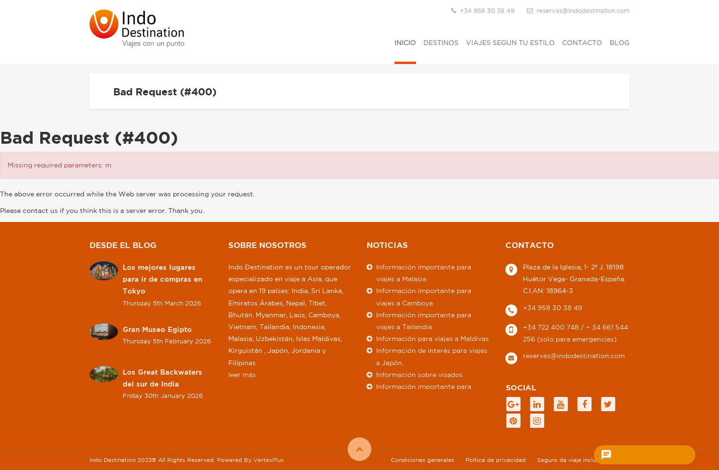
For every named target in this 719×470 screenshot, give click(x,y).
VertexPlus (268, 459)
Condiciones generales (422, 459)
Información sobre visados (419, 374)
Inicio (405, 42)
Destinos (440, 42)
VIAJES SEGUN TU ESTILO (510, 42)
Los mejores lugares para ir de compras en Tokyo (162, 279)
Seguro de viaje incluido (571, 459)
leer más (242, 374)
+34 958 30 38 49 (552, 307)
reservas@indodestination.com (578, 10)
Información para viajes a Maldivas (432, 338)
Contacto (582, 42)
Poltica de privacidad (496, 459)
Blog (619, 42)
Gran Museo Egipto (157, 329)
